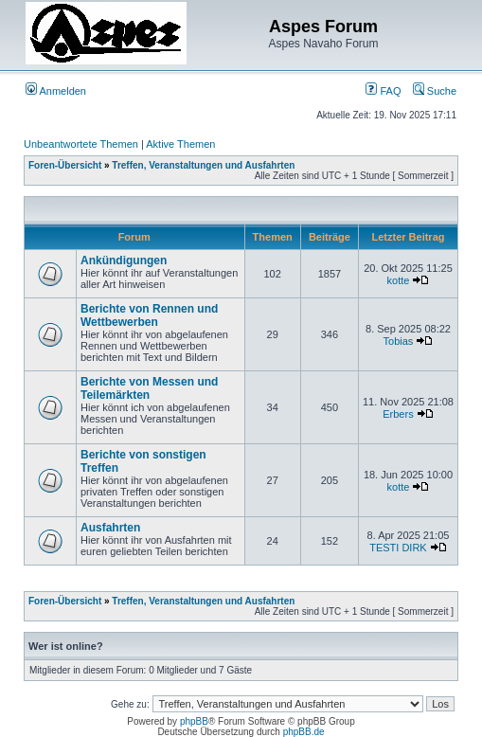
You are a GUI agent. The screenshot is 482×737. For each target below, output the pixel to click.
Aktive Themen (180, 144)
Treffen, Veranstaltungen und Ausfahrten (203, 165)
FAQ (383, 91)
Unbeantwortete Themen (81, 144)
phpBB (194, 721)
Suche (434, 91)
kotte (398, 280)
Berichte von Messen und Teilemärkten (149, 388)
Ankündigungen (123, 260)
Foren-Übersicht (64, 165)
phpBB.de (304, 732)
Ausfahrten (110, 527)
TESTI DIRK (398, 547)
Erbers (398, 414)
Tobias (399, 341)
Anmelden (56, 91)
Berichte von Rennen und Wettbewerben (149, 315)
